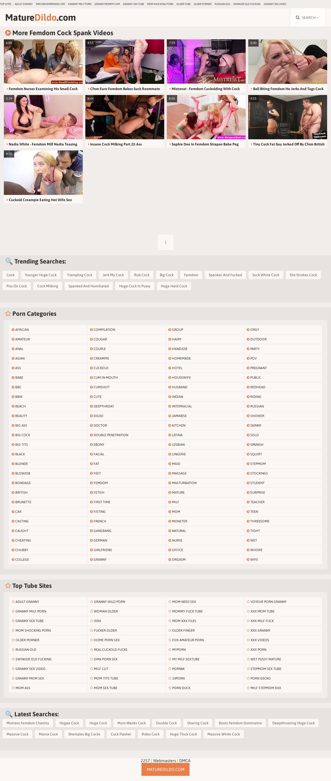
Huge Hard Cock (174, 286)
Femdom (191, 275)
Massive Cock (17, 734)
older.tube (183, 4)
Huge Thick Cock (183, 734)
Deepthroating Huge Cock (293, 723)
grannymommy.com (107, 4)
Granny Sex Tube (133, 4)
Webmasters (164, 760)
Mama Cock (48, 734)
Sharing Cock (197, 723)
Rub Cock (141, 275)
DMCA (185, 760)
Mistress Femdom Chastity (27, 723)
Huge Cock (98, 723)
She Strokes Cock (303, 275)
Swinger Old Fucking (247, 4)
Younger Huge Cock (41, 275)
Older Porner (203, 4)
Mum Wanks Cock (131, 723)
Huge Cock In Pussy (135, 286)
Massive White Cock (223, 734)
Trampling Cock (79, 275)
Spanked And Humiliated (89, 286)
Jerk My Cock (113, 275)
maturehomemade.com (50, 4)
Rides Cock (151, 734)
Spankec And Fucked (225, 275)
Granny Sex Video (275, 4)
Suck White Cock (265, 275)
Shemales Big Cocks (84, 734)
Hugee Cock (69, 723)
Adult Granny (24, 4)
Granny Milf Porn (79, 4)
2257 (145, 760)
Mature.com (40, 17)
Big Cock (167, 275)
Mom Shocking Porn (160, 4)
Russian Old (222, 4)
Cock (10, 275)
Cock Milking (47, 286)
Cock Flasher (121, 734)
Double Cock (166, 723)
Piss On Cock (16, 286)
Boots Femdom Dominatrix (240, 723)
